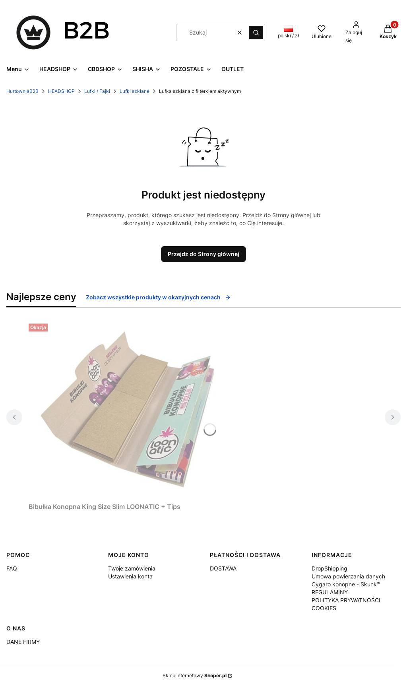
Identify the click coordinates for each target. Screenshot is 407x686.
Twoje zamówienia (131, 568)
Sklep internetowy (195, 675)
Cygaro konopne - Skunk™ (346, 584)
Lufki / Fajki (97, 91)
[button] (256, 32)
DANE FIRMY (23, 641)
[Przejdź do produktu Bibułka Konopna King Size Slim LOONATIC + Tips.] (128, 409)
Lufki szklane (134, 91)
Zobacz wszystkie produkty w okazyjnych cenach (158, 297)
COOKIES (324, 608)
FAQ (11, 568)
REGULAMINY (330, 592)
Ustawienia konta (130, 576)
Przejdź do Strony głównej (203, 254)
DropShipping (329, 568)
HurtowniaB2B (22, 91)
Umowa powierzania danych (348, 576)
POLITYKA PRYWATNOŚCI (346, 600)
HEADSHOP (61, 91)
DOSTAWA (223, 568)
